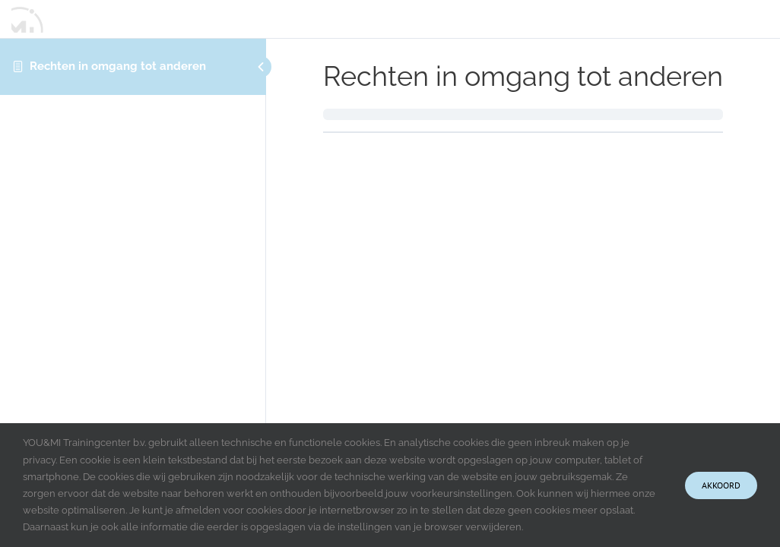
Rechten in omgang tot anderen (118, 66)
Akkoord (721, 485)
